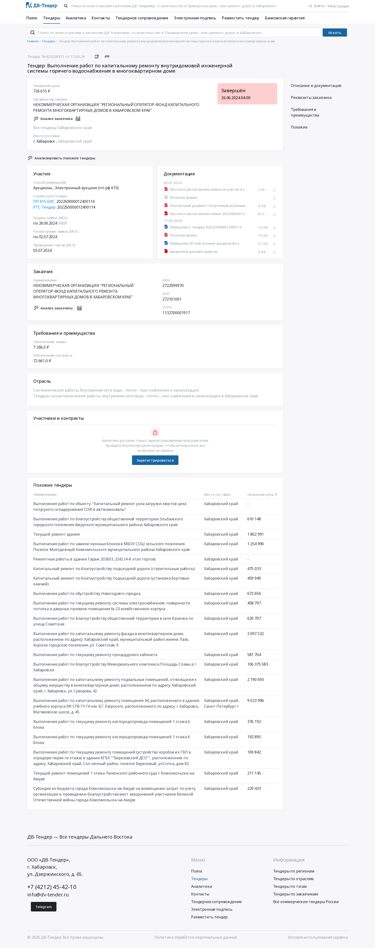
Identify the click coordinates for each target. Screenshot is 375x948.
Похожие (299, 129)
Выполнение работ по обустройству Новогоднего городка (86, 595)
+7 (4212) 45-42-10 (52, 889)
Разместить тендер (240, 18)
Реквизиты (311, 99)
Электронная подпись (195, 18)
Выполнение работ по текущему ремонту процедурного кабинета (95, 656)
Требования (305, 114)
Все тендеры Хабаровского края (62, 129)
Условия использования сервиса (318, 939)
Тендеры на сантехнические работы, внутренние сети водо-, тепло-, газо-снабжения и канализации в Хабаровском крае (145, 398)
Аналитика (76, 18)
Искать (334, 34)
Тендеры (51, 18)
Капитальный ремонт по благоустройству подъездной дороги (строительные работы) (114, 570)
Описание (316, 87)
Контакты (100, 18)
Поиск (32, 18)
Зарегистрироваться (155, 462)
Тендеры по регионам (293, 873)
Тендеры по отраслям (293, 880)
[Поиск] (66, 5)
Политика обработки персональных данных (195, 939)
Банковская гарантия (285, 18)
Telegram (43, 908)
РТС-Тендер (44, 209)
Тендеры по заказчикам (295, 896)
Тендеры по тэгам (290, 888)
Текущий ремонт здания (56, 536)
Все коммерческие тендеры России (306, 903)
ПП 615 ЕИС (44, 203)
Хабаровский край (75, 143)
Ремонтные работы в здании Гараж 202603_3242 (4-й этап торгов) (94, 561)
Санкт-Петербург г (221, 708)
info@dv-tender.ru (48, 896)
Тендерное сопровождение (142, 18)
